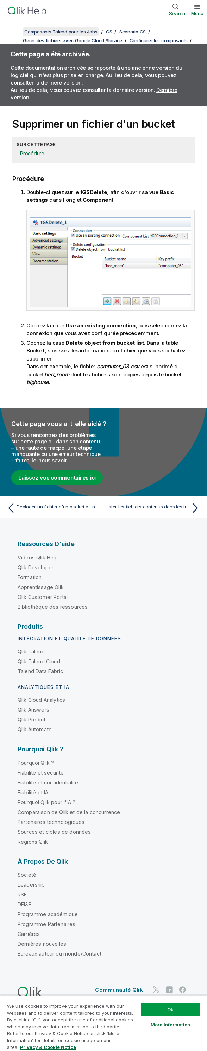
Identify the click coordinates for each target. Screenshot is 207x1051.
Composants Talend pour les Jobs (60, 32)
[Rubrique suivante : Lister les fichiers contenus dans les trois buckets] (154, 508)
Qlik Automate (35, 729)
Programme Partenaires (46, 924)
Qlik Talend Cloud (39, 661)
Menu (197, 13)
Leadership (31, 885)
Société (27, 875)
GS (109, 32)
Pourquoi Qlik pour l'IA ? (46, 802)
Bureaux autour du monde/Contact (59, 954)
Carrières (29, 934)
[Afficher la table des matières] (14, 31)
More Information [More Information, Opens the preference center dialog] (170, 1024)
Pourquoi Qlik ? (36, 763)
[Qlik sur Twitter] (156, 989)
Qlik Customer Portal (43, 597)
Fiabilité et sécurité (41, 773)
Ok (170, 1009)
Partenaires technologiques (51, 822)
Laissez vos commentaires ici (57, 477)
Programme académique (48, 914)
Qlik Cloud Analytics (41, 700)
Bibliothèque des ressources (53, 607)
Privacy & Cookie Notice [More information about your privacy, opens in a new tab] (48, 1047)
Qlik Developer (36, 567)
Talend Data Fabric (40, 671)
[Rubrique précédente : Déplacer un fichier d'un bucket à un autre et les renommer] (53, 508)
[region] (103, 1023)
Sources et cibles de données (54, 832)
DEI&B (25, 904)
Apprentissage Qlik (41, 587)
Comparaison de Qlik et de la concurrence (69, 812)
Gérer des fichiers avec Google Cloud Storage (72, 40)
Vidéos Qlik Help (38, 558)
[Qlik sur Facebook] (182, 989)
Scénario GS (132, 32)
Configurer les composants (159, 40)
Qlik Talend (31, 652)
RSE (22, 894)
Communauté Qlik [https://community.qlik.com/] (119, 990)
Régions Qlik (33, 842)
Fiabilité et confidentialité (48, 783)
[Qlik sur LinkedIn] (169, 989)
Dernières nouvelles (42, 944)
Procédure (32, 153)
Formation (30, 577)
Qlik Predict (31, 719)
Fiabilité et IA (33, 792)
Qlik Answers (33, 710)
